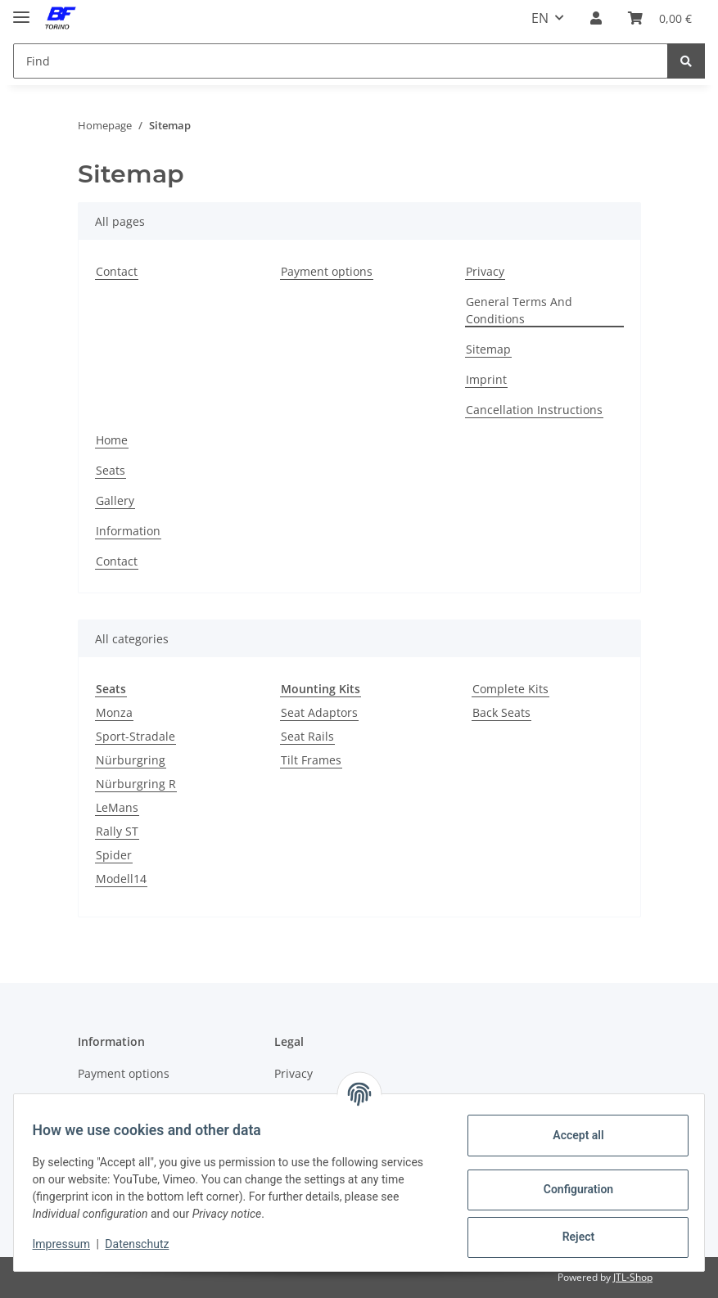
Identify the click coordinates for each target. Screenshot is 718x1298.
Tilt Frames (311, 760)
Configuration (570, 1189)
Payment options (327, 271)
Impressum (68, 1244)
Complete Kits (510, 688)
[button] (596, 18)
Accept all (570, 1135)
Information (128, 531)
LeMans (117, 807)
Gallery (115, 500)
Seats (110, 470)
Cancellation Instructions (534, 409)
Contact (117, 271)
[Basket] (660, 18)
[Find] (340, 61)
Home (112, 440)
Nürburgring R (136, 783)
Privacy (485, 271)
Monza (114, 712)
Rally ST (117, 831)
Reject (570, 1236)
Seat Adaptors (319, 712)
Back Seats (501, 712)
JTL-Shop (633, 1277)
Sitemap (488, 349)
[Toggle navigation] (21, 10)
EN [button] (540, 18)
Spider (114, 855)
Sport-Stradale (135, 736)
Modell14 (121, 878)
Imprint (486, 379)
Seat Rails (307, 736)
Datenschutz (145, 1244)
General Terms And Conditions (519, 310)
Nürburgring (130, 760)
